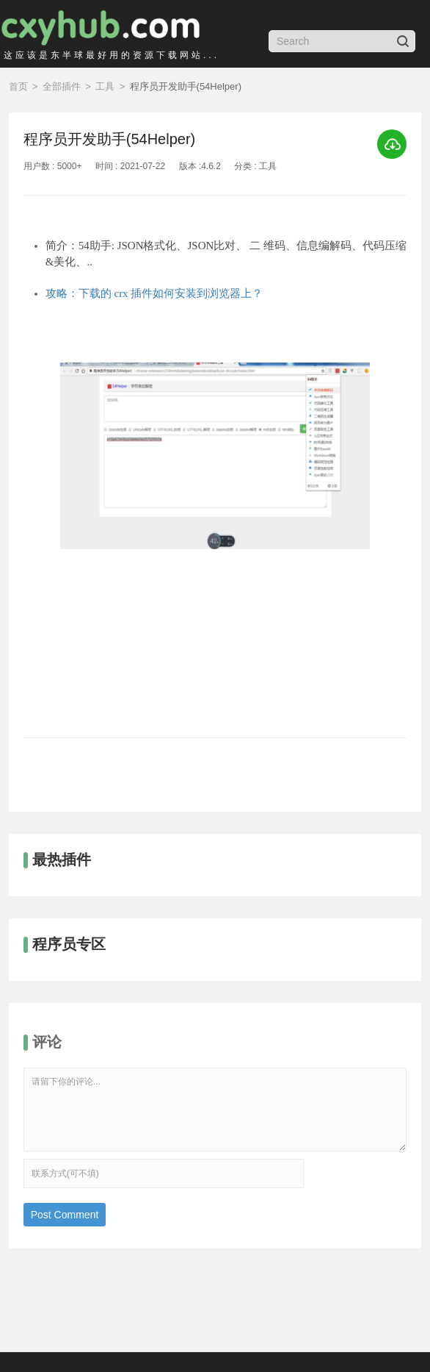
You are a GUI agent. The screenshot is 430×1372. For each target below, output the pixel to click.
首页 (18, 86)
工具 (104, 86)
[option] (215, 527)
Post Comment (65, 1215)
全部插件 (62, 86)
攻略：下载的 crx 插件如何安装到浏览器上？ (154, 293)
